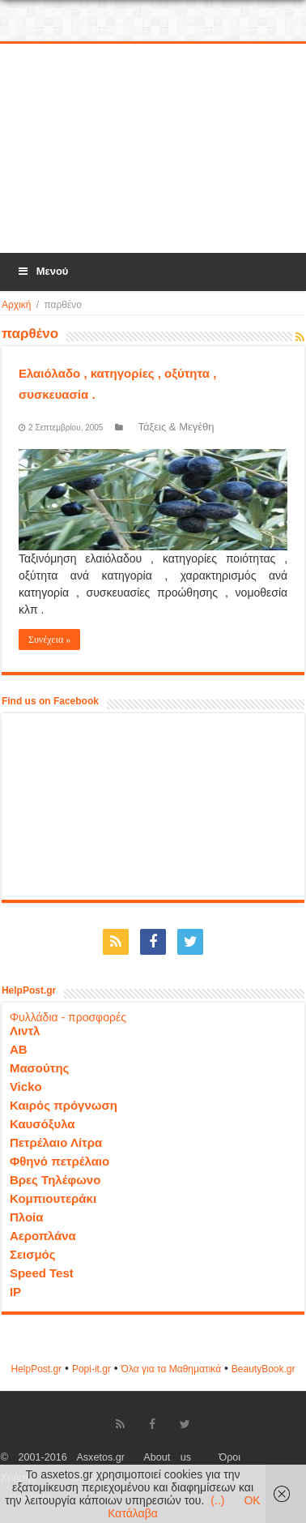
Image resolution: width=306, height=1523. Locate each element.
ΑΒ (19, 1049)
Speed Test (42, 1273)
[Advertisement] (154, 149)
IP (15, 1291)
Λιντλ (25, 1030)
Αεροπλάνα (43, 1236)
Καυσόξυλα (42, 1124)
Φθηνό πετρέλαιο (59, 1161)
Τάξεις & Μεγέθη (176, 427)
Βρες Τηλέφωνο (55, 1180)
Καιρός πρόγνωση (63, 1105)
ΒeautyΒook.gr (263, 1369)
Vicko (26, 1086)
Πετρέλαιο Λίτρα (56, 1142)
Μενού (42, 271)
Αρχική (16, 304)
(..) (217, 1500)
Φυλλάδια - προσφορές (68, 1017)
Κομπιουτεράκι (53, 1198)
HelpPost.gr (36, 1369)
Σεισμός (33, 1254)
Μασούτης (40, 1068)
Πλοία (27, 1217)
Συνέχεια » (49, 639)
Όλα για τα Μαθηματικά (171, 1369)
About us (167, 1457)
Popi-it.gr (91, 1369)
